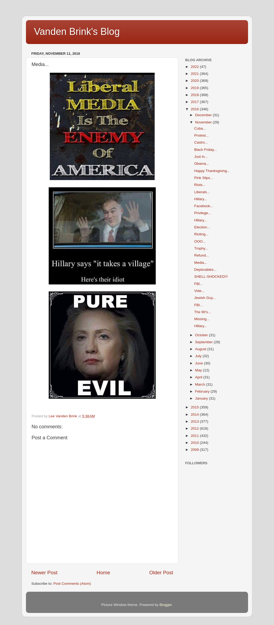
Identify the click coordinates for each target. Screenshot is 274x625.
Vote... (199, 291)
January (202, 398)
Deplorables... (205, 270)
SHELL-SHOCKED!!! (211, 277)
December (204, 115)
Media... (200, 263)
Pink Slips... (203, 178)
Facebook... (203, 206)
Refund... (201, 255)
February (203, 391)
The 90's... (202, 312)
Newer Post (44, 572)
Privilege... (202, 213)
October (202, 335)
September (204, 342)
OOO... (200, 241)
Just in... (201, 157)
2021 (195, 74)
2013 (195, 421)
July (199, 356)
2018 (195, 95)
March (200, 384)
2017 (195, 102)
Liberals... (202, 192)
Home (103, 572)
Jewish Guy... (205, 298)
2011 (195, 436)
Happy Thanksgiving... (212, 171)
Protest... (201, 135)
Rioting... (201, 234)
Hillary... (200, 199)
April (199, 377)
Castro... (201, 142)
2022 (195, 67)
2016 (195, 109)
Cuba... (200, 128)
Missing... (202, 319)
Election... (202, 227)
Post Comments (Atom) (72, 584)
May (199, 370)
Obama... (201, 164)
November (204, 122)
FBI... (198, 284)
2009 (195, 450)
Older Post (161, 572)
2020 (195, 81)
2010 (195, 443)
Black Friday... (205, 150)
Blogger (165, 605)
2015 (195, 407)
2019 (195, 88)
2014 (195, 414)
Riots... (200, 185)
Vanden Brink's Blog (77, 31)
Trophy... (201, 248)
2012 (195, 428)
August (201, 349)
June (199, 363)
